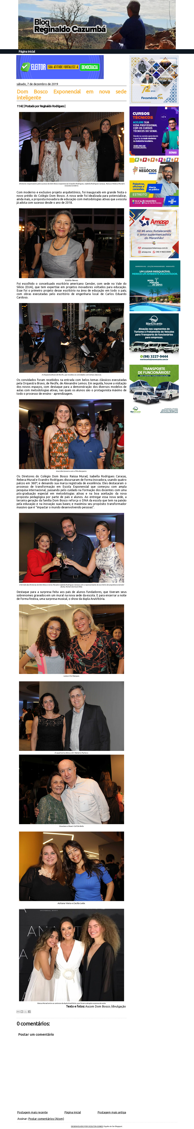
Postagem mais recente (32, 1112)
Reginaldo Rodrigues (52, 106)
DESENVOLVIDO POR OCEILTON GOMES (87, 1126)
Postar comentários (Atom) (46, 1118)
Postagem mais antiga (111, 1112)
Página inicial (27, 51)
